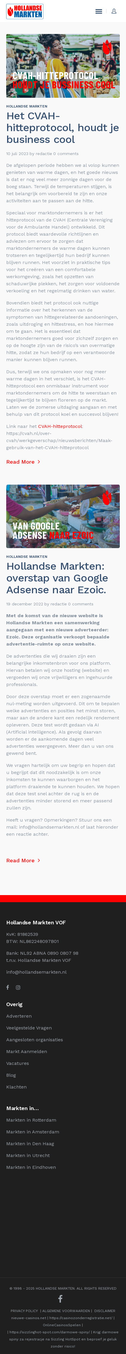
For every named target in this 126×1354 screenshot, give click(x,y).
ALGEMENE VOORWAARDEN (66, 1311)
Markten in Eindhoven (31, 1167)
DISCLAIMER (104, 1311)
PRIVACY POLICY (24, 1311)
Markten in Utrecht (28, 1155)
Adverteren (19, 1016)
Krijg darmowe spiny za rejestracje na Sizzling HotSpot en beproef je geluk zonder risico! (64, 1339)
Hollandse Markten (26, 106)
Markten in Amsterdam (32, 1132)
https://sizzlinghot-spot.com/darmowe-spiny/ (49, 1332)
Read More (23, 462)
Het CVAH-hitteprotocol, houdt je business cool (62, 128)
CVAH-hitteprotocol (59, 426)
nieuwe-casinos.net (28, 1318)
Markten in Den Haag (30, 1143)
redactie (44, 153)
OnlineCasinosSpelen (62, 1325)
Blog (11, 1075)
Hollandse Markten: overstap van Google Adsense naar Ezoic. (57, 578)
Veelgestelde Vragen (29, 1028)
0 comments (66, 153)
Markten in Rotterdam (31, 1120)
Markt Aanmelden (26, 1051)
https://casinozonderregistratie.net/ (80, 1318)
